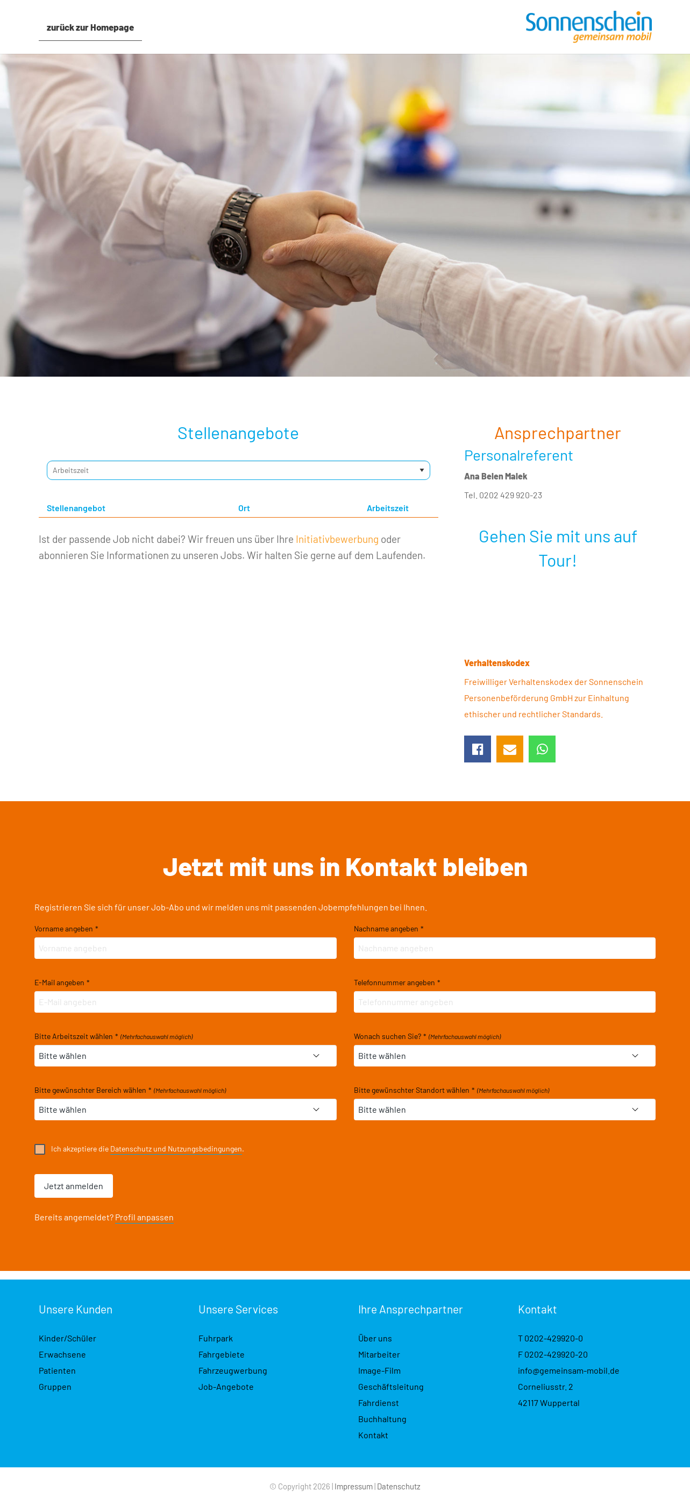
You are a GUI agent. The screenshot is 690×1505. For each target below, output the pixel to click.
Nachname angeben (389, 928)
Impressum (354, 1486)
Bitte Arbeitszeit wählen (113, 1036)
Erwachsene (62, 1354)
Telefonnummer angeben (397, 982)
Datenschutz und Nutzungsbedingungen (176, 1148)
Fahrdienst (378, 1402)
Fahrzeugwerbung (232, 1370)
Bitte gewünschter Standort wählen (451, 1090)
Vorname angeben (66, 928)
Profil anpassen (144, 1217)
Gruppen (55, 1386)
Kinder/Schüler (67, 1338)
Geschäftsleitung (391, 1386)
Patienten (57, 1370)
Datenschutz (399, 1486)
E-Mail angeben (62, 982)
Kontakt (373, 1435)
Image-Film (379, 1370)
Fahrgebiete (221, 1354)
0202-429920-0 (553, 1338)
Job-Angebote (226, 1386)
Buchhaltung (382, 1419)
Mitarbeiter (379, 1354)
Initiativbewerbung (337, 539)
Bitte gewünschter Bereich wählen (130, 1090)
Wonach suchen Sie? (427, 1036)
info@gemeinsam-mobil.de (569, 1370)
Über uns (375, 1338)
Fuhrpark (215, 1338)
